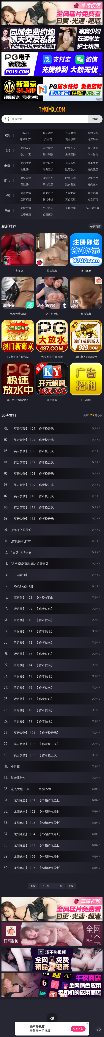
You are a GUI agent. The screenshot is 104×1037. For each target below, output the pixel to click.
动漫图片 (93, 178)
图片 (7, 181)
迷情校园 (26, 199)
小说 (7, 196)
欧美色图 (70, 178)
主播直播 (70, 154)
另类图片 (93, 184)
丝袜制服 (48, 154)
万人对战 (70, 133)
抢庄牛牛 (93, 139)
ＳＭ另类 (93, 154)
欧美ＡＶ (70, 148)
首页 (33, 886)
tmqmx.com (52, 109)
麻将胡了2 (26, 139)
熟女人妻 (26, 154)
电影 (7, 166)
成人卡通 (70, 163)
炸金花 (48, 139)
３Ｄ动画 (93, 148)
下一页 (58, 886)
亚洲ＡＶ (26, 148)
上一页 (45, 886)
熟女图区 (70, 184)
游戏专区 (93, 133)
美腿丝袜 (26, 184)
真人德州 (48, 133)
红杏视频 (26, 214)
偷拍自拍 (48, 163)
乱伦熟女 (70, 169)
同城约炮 (26, 208)
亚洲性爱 (26, 163)
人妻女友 (70, 193)
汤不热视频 (92, 208)
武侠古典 (93, 193)
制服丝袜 (26, 169)
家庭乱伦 (48, 193)
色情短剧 (48, 214)
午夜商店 (48, 208)
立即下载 (78, 1028)
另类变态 (93, 169)
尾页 (71, 886)
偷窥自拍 (26, 178)
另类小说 (48, 199)
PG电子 (25, 133)
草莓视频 (70, 208)
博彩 (7, 135)
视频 (7, 151)
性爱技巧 (93, 199)
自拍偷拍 (48, 148)
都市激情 (26, 193)
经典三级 (48, 169)
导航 (7, 211)
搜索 (95, 119)
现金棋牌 (70, 139)
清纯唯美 (48, 184)
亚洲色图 (48, 178)
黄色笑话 (70, 199)
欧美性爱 (93, 163)
